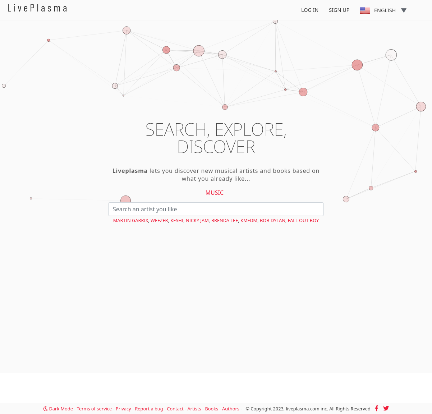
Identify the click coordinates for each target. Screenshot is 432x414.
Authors (230, 408)
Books (211, 408)
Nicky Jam (197, 220)
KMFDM (248, 220)
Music (215, 193)
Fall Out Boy (303, 220)
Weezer (159, 220)
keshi (176, 220)
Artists (194, 408)
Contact (175, 408)
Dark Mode (58, 408)
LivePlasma (38, 7)
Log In (310, 9)
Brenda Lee (224, 220)
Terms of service (94, 408)
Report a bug (149, 408)
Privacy (123, 408)
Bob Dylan (272, 220)
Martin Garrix (130, 220)
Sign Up (339, 9)
